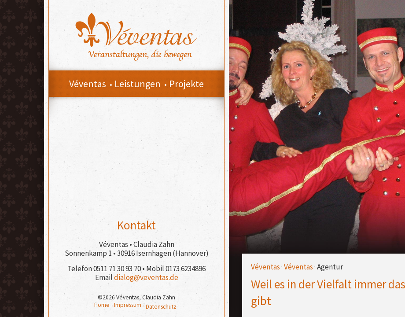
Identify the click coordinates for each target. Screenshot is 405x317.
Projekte (186, 83)
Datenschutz (161, 306)
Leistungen (137, 83)
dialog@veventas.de (146, 277)
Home (102, 305)
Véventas (265, 267)
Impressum (127, 305)
